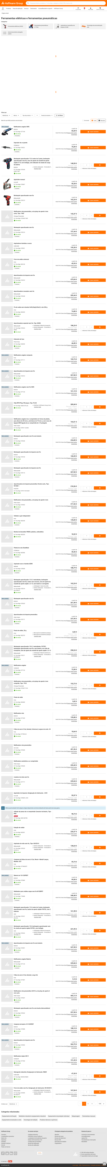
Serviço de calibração (33, 1145)
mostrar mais (37, 168)
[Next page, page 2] (104, 1104)
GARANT (3, 1141)
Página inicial (5, 13)
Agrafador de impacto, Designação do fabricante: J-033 (30, 793)
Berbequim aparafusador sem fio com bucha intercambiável (32, 1008)
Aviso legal (75, 1165)
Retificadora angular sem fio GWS (24, 387)
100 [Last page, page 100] (100, 1103)
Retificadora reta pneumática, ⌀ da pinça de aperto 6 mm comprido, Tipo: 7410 (31, 682)
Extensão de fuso (19, 339)
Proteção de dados (95, 1165)
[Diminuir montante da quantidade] (82, 165)
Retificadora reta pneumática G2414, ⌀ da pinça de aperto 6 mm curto (32, 992)
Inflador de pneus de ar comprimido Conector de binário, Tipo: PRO (32, 812)
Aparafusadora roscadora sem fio (24, 291)
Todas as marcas (5, 1147)
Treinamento (33, 8)
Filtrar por (4, 112)
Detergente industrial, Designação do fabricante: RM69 (30, 1072)
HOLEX (3, 1145)
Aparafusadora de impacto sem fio (24, 275)
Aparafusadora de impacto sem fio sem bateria (28, 943)
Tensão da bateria (47, 115)
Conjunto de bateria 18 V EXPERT (24, 1024)
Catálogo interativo (33, 1134)
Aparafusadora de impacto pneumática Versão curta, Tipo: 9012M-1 (31, 485)
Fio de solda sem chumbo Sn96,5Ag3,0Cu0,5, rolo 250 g (30, 307)
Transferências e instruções (89, 1140)
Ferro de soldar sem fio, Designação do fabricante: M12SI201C (33, 1088)
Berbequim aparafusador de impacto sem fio (27, 452)
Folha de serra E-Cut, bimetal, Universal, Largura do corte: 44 (32, 729)
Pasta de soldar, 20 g (20, 630)
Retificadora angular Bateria (22, 959)
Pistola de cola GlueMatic (21, 548)
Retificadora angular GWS (21, 127)
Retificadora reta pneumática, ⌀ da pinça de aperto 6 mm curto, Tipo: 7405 (31, 212)
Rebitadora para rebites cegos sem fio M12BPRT (28, 891)
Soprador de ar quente (20, 142)
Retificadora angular (20, 665)
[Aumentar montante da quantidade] (91, 165)
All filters (59, 115)
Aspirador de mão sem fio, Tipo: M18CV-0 (26, 843)
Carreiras (3, 1134)
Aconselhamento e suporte (45, 8)
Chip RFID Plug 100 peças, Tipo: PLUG (25, 403)
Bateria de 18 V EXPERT (21, 875)
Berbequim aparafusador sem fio (24, 195)
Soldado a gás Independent (22, 516)
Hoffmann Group (58, 8)
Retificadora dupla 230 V (21, 1056)
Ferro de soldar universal (21, 259)
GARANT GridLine (5, 1143)
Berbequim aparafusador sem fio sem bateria (27, 436)
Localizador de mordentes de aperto (37, 1138)
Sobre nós (3, 1138)
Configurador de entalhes (34, 1141)
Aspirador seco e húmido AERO (23, 564)
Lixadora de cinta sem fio (21, 777)
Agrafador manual (19, 179)
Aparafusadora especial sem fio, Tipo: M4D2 (27, 323)
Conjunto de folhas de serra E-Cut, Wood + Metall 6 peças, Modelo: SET (31, 860)
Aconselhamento (86, 1136)
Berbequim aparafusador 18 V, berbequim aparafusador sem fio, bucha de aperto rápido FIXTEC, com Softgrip (32, 927)
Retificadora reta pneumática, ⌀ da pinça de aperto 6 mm (31, 500)
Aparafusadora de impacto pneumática (25, 614)
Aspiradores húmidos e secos (23, 243)
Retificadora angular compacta (23, 355)
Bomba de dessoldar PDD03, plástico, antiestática (29, 532)
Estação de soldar (19, 827)
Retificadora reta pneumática (22, 745)
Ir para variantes (93, 132)
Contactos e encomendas (88, 1134)
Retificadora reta (19, 713)
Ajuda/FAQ (84, 1138)
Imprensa (3, 1140)
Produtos (8, 8)
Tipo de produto (27, 115)
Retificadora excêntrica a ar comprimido (26, 761)
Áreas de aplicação (17, 8)
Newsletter (84, 1141)
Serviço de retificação (33, 1143)
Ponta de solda (18, 697)
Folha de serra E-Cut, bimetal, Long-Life (26, 975)
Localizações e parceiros (7, 1136)
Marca (16, 115)
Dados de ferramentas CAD (35, 1140)
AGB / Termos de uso (84, 1165)
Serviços (26, 8)
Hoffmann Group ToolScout (35, 1136)
